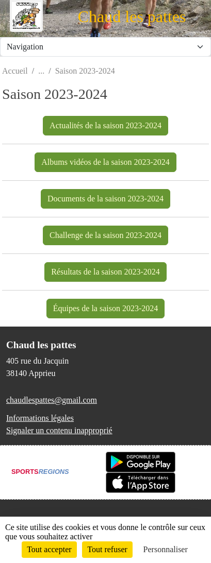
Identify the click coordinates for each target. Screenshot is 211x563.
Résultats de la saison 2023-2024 (105, 271)
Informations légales (40, 418)
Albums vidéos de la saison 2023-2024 (105, 162)
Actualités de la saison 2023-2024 (105, 125)
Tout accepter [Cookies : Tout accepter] (49, 549)
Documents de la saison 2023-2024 (105, 198)
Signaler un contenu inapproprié (59, 430)
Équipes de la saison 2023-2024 (105, 308)
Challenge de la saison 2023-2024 (105, 235)
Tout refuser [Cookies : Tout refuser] (107, 549)
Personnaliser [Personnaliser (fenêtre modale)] (165, 549)
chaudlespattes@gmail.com (51, 400)
